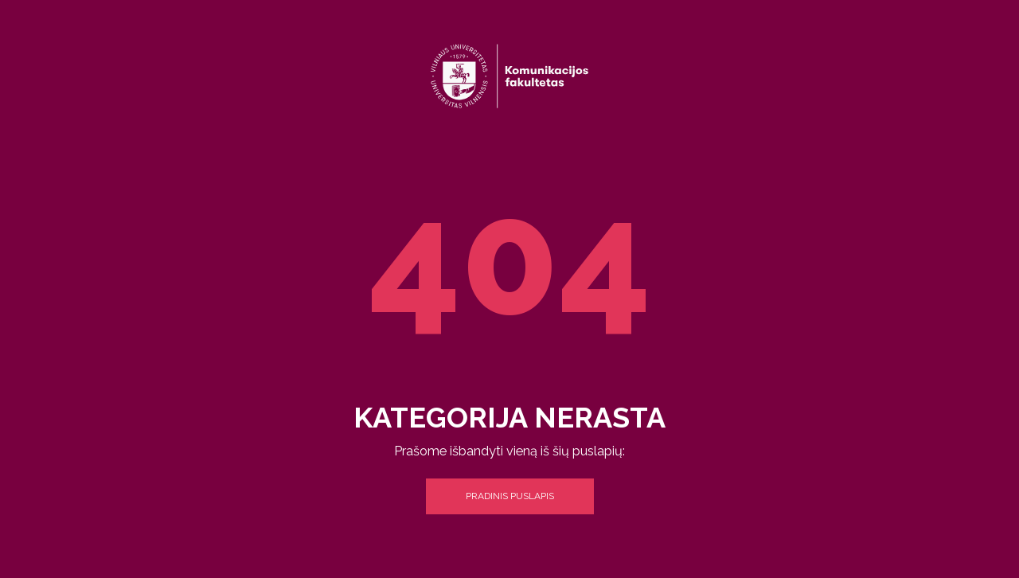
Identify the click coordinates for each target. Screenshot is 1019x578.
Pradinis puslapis (510, 496)
